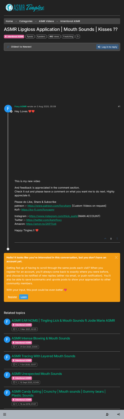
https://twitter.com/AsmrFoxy (44, 220)
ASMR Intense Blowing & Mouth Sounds (41, 338)
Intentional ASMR (14, 36)
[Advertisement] (62, 77)
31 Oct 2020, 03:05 (28, 347)
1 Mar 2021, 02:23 (28, 329)
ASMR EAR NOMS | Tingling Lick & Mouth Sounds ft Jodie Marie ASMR (63, 320)
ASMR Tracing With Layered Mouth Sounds (43, 356)
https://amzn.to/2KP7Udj (41, 223)
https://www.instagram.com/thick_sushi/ (53, 216)
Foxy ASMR (21, 106)
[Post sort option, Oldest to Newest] (19, 46)
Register (12, 296)
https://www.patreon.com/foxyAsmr (49, 205)
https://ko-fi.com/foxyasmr (37, 209)
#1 (119, 106)
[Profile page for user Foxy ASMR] (8, 109)
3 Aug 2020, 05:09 (46, 106)
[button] (4, 414)
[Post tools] (117, 238)
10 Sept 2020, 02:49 (29, 382)
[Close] (116, 257)
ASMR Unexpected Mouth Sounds (37, 374)
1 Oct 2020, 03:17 (28, 364)
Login (24, 296)
